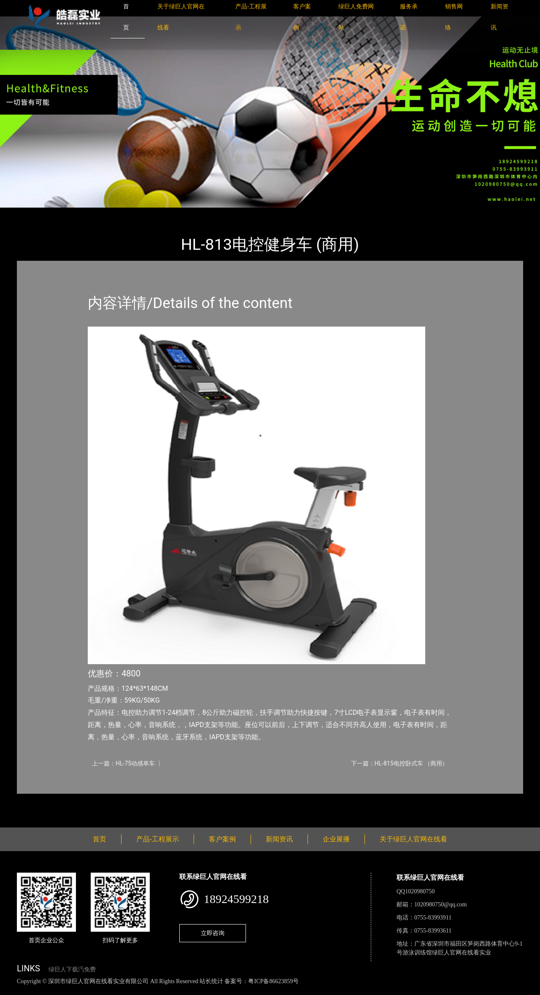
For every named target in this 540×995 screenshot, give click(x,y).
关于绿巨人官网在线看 (413, 839)
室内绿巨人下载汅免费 (128, 213)
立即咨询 (212, 933)
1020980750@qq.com (440, 904)
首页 (31, 213)
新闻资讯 (279, 839)
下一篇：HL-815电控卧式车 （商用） (399, 763)
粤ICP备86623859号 (273, 981)
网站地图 (12, 990)
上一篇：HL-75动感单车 (123, 763)
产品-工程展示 (67, 213)
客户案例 (222, 839)
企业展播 (336, 839)
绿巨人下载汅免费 (72, 969)
